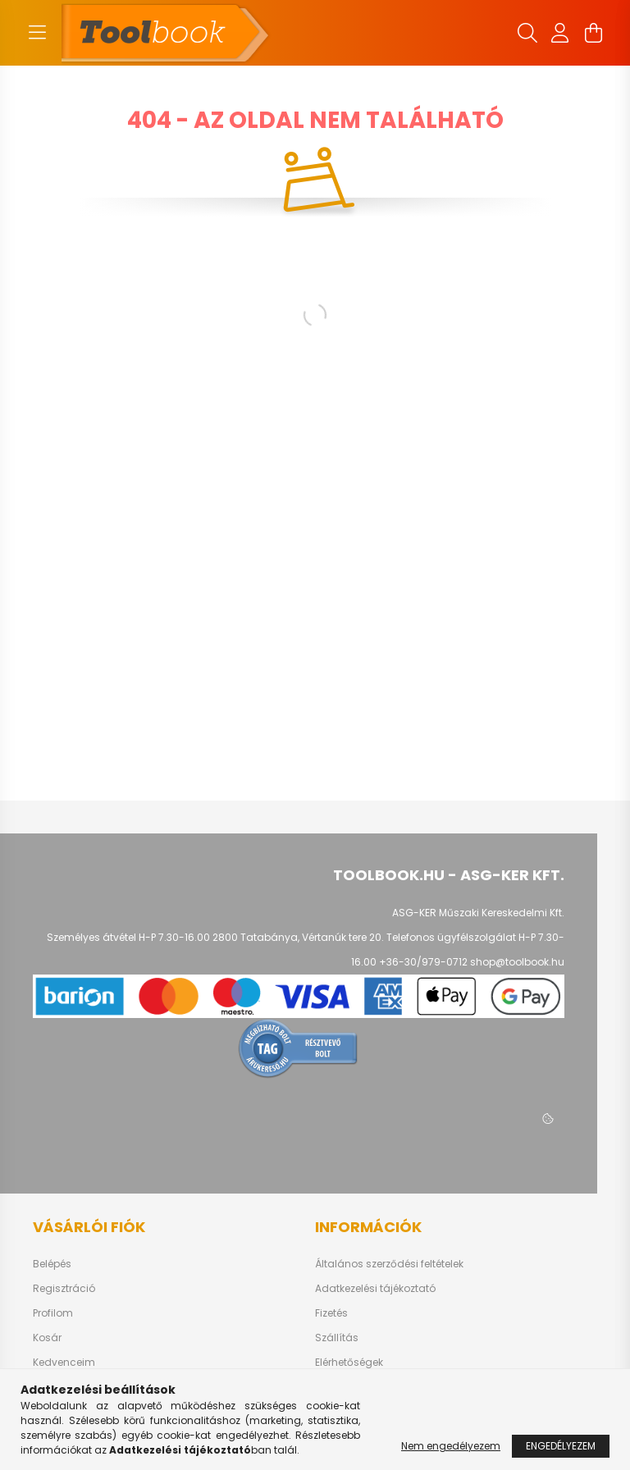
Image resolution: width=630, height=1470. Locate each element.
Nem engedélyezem (450, 1446)
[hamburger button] (37, 32)
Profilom (53, 1313)
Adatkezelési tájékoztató (375, 1288)
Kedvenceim (64, 1362)
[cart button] (593, 32)
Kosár (47, 1338)
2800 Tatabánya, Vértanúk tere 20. (298, 937)
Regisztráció (64, 1288)
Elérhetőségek (349, 1362)
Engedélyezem (561, 1446)
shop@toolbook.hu (517, 962)
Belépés (52, 1264)
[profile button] (560, 32)
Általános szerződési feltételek (389, 1264)
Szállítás (336, 1338)
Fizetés (331, 1313)
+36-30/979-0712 (423, 962)
